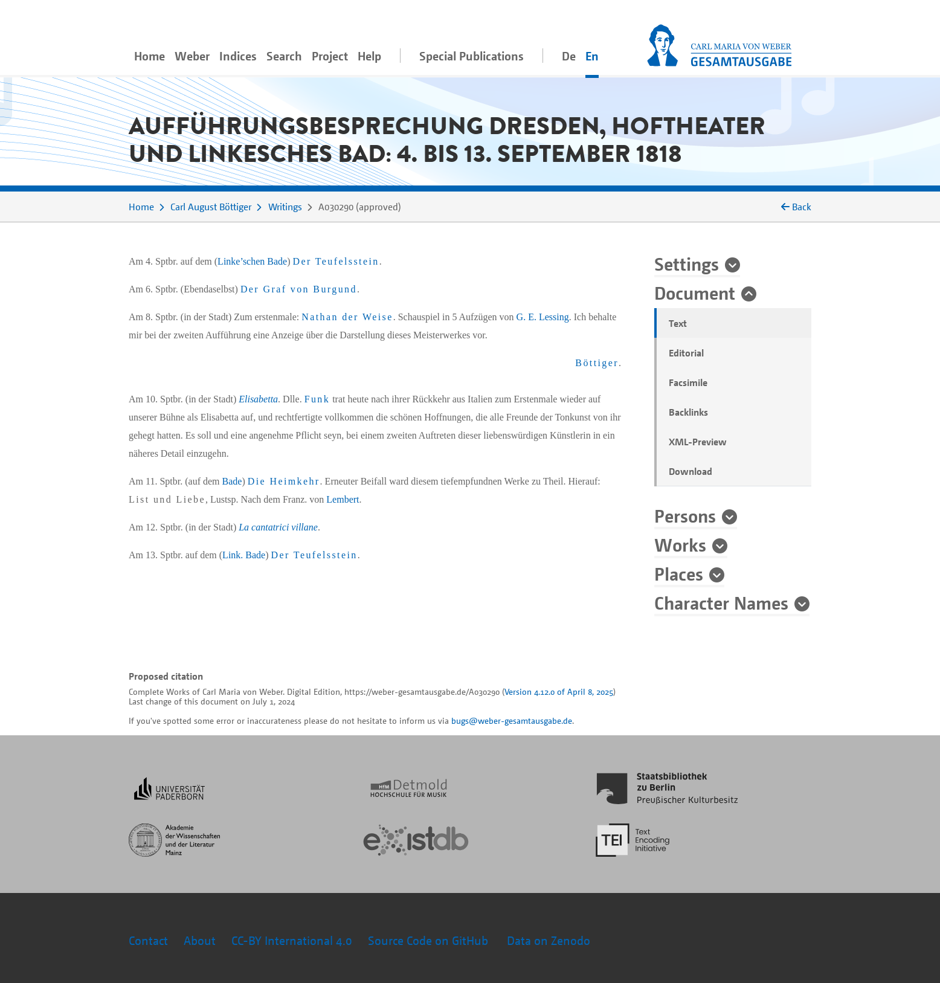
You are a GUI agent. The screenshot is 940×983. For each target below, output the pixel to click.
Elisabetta (258, 399)
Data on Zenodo (548, 940)
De (569, 55)
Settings (686, 263)
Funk (317, 399)
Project (330, 55)
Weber (192, 55)
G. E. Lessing (543, 317)
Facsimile (688, 382)
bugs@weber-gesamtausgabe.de (511, 720)
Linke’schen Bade (252, 261)
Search (284, 55)
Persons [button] (685, 515)
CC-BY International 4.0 (291, 940)
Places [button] (678, 573)
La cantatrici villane (278, 527)
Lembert (342, 499)
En (592, 55)
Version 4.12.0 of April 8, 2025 (558, 691)
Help (369, 55)
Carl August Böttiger (210, 207)
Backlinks (688, 412)
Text (678, 323)
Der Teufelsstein (336, 261)
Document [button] (694, 292)
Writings (285, 207)
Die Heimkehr (284, 481)
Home (149, 55)
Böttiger (597, 363)
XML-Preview (698, 442)
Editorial (686, 353)
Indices (238, 55)
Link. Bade (243, 555)
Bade (232, 481)
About (200, 940)
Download (690, 471)
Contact (148, 940)
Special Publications (471, 55)
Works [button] (680, 544)
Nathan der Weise (347, 317)
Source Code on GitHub (429, 940)
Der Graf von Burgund (298, 289)
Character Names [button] (721, 602)
